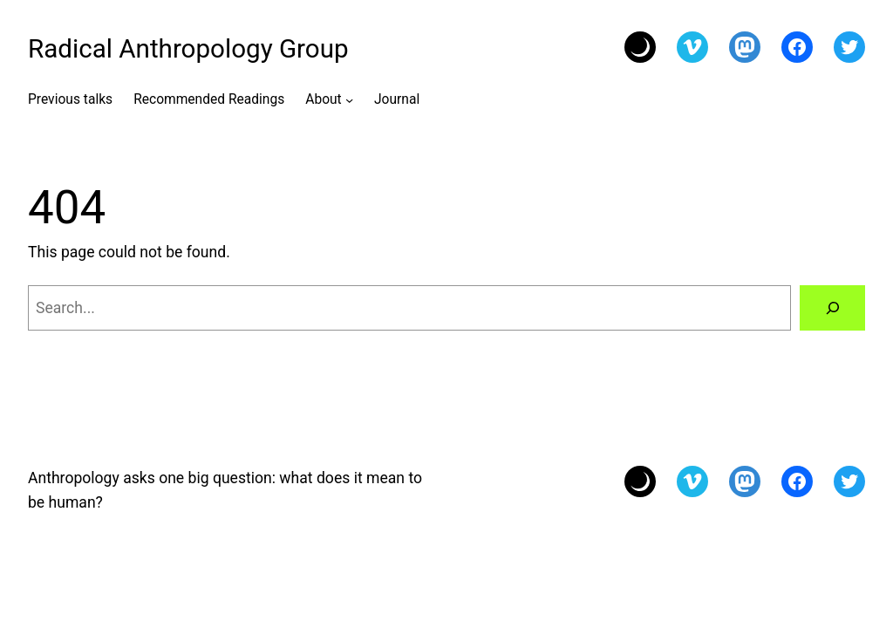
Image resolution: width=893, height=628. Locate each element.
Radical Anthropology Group (188, 49)
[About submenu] (349, 99)
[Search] (832, 307)
